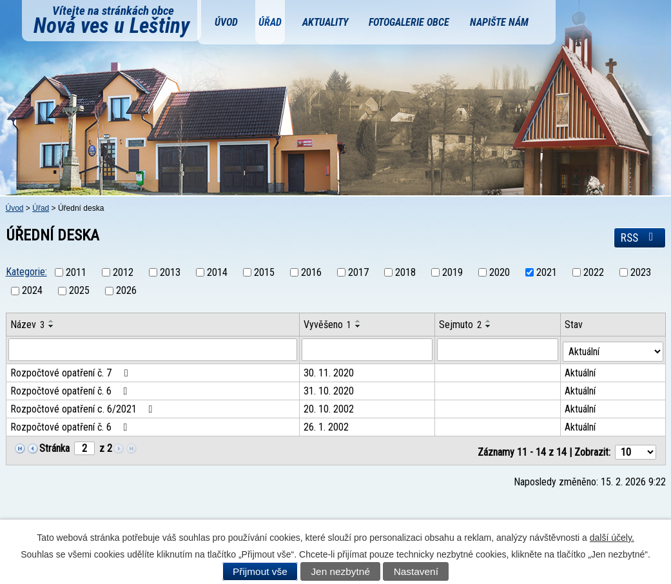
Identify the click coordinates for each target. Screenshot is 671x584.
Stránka (54, 447)
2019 (452, 272)
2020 (499, 272)
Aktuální (580, 371)
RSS (639, 237)
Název (27, 324)
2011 (76, 272)
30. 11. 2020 (329, 371)
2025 (79, 291)
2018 (405, 272)
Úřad (270, 22)
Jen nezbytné (340, 571)
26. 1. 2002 (326, 426)
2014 (217, 272)
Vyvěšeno (328, 324)
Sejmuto (461, 324)
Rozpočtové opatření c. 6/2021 (83, 408)
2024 (32, 291)
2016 (311, 272)
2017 (358, 272)
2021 (546, 272)
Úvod (226, 22)
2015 (264, 272)
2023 (640, 272)
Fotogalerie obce (409, 22)
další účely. (612, 537)
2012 (123, 272)
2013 (170, 272)
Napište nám (499, 22)
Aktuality (325, 22)
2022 (593, 272)
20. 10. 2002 (329, 408)
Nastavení (416, 571)
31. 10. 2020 (329, 390)
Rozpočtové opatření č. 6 (71, 390)
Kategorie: (26, 272)
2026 (126, 291)
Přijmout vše (260, 571)
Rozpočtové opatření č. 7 (71, 371)
